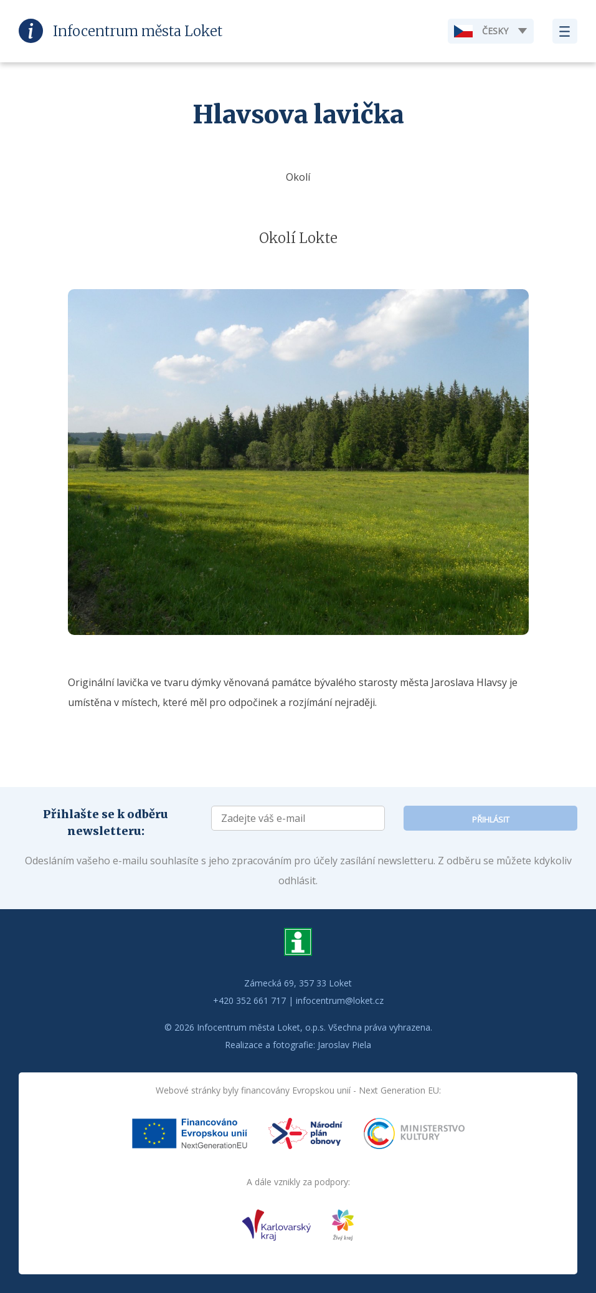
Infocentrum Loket (137, 31)
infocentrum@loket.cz (340, 1000)
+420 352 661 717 (249, 1000)
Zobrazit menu (564, 31)
